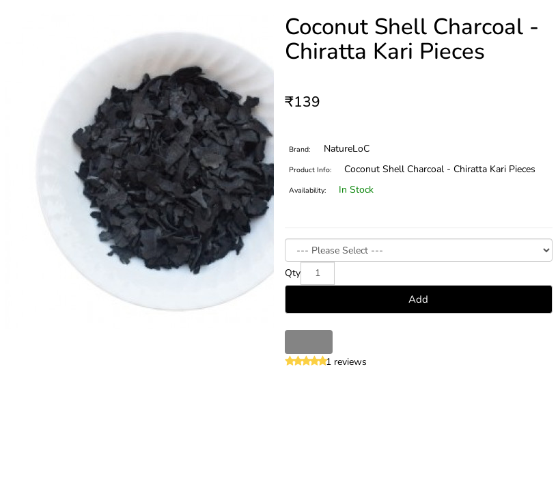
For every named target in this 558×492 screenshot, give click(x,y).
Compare (321, 342)
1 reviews (346, 361)
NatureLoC (346, 148)
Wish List (297, 342)
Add (418, 299)
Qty (293, 272)
